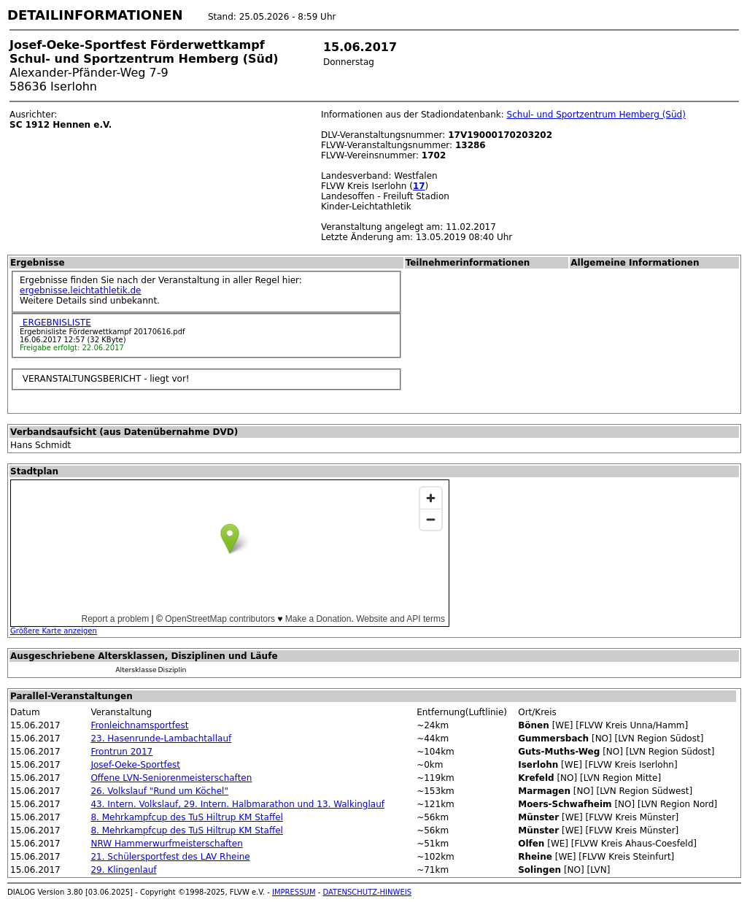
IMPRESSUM (294, 892)
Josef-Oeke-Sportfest (135, 765)
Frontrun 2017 (121, 752)
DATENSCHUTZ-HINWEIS (367, 892)
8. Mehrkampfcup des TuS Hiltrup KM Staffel (186, 817)
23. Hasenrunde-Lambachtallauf (160, 738)
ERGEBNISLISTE (55, 322)
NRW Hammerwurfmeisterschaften (166, 844)
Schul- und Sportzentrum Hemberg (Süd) (596, 114)
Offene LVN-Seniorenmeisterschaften (171, 778)
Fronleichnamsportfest (139, 725)
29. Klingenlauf (123, 870)
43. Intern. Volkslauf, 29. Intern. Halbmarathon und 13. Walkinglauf (237, 804)
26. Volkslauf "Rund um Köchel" (159, 791)
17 (419, 186)
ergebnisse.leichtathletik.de (81, 290)
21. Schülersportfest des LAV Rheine (169, 857)
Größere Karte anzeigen (53, 631)
